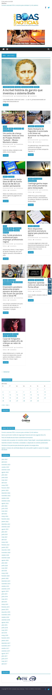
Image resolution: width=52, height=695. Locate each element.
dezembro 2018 (6, 612)
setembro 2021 (6, 526)
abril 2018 (4, 633)
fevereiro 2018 (5, 638)
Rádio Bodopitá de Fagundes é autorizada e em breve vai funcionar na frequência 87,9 (38, 133)
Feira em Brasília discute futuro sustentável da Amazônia (17, 437)
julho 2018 (4, 625)
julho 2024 (4, 459)
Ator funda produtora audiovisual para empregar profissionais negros (13, 238)
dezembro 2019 (6, 581)
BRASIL (11, 128)
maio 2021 (4, 537)
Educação (17, 87)
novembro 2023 (6, 464)
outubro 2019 (5, 586)
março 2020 (5, 573)
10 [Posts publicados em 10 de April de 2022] (45, 392)
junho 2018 (5, 627)
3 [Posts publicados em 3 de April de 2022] (44, 389)
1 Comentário (12, 146)
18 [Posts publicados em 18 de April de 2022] (3, 398)
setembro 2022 (6, 501)
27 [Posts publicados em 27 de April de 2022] (17, 401)
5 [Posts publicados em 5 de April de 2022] (9, 392)
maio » (7, 405)
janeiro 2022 (5, 521)
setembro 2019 (6, 589)
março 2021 (5, 542)
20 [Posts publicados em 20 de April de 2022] (17, 398)
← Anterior (6, 372)
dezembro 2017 (6, 643)
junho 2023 (5, 477)
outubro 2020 (5, 555)
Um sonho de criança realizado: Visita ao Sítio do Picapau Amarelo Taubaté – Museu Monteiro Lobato (13, 137)
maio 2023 (4, 480)
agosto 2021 (5, 529)
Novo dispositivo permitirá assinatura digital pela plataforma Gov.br (38, 232)
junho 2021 (5, 534)
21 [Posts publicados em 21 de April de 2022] (24, 398)
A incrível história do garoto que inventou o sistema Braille (23, 91)
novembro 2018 (6, 614)
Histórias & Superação (27, 87)
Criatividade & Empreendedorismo (12, 229)
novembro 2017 (6, 645)
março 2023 (5, 485)
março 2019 (5, 604)
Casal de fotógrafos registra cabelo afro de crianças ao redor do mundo (13, 342)
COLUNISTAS (18, 128)
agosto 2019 (5, 591)
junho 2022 (5, 508)
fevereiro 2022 (5, 519)
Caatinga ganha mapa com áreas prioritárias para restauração (37, 185)
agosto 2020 (5, 560)
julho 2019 (4, 594)
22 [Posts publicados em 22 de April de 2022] (31, 398)
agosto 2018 (5, 622)
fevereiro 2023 (5, 488)
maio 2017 (4, 661)
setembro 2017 (6, 651)
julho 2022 (4, 506)
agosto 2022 (5, 503)
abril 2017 (4, 664)
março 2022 (5, 516)
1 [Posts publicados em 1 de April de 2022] (30, 389)
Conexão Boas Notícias (21, 96)
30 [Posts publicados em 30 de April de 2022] (38, 401)
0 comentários (32, 96)
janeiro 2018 (5, 640)
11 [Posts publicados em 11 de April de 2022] (3, 395)
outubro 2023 (5, 467)
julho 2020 (4, 563)
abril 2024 (4, 462)
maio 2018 (4, 630)
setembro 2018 (6, 620)
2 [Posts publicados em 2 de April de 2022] (37, 389)
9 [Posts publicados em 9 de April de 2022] (37, 392)
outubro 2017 (5, 648)
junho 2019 (5, 596)
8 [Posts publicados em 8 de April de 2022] (30, 392)
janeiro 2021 (5, 547)
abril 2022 (4, 513)
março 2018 (5, 635)
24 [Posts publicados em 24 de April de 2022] (45, 398)
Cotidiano (31, 126)
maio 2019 (4, 599)
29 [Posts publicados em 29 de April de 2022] (31, 401)
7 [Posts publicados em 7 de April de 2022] (23, 392)
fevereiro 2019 (5, 607)
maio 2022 (4, 511)
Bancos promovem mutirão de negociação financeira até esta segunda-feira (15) (24, 435)
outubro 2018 (5, 617)
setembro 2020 (6, 557)
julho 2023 (4, 475)
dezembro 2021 (6, 524)
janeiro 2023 (5, 490)
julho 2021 (4, 532)
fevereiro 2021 (5, 545)
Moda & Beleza (12, 336)
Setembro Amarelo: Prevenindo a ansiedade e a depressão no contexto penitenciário (25, 443)
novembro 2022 (6, 495)
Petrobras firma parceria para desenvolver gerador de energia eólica (20, 445)
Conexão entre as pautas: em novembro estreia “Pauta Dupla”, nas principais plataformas (26, 440)
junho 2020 (5, 565)
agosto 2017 (5, 653)
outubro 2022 (5, 498)
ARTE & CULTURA (8, 334)
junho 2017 (5, 658)
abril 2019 (4, 601)
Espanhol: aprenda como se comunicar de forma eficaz (37, 284)
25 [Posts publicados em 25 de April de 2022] (3, 401)
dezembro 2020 (6, 550)
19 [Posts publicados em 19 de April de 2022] (10, 398)
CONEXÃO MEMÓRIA (8, 87)
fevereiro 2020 (5, 576)
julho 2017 (4, 656)
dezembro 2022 (6, 493)
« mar (3, 405)
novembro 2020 (6, 552)
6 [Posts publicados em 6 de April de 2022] (16, 392)
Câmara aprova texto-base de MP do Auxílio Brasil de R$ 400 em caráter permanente (12, 182)
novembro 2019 (6, 583)
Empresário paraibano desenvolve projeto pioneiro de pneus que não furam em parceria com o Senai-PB (13, 291)
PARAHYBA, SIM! (39, 126)
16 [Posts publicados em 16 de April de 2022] (38, 395)
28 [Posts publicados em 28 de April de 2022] (24, 401)
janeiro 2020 (5, 578)
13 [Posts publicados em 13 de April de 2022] (17, 395)
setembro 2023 (6, 469)
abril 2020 (4, 570)
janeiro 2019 (5, 609)
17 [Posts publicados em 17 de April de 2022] (45, 395)
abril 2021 (4, 539)
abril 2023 (4, 482)
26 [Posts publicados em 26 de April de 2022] (10, 401)
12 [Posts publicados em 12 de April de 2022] (10, 395)
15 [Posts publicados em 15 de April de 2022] (31, 395)
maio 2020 (4, 568)
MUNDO (37, 87)
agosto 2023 (5, 472)
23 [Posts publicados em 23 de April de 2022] (38, 398)
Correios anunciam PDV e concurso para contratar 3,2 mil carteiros (20, 5)
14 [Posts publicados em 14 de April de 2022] (24, 395)
